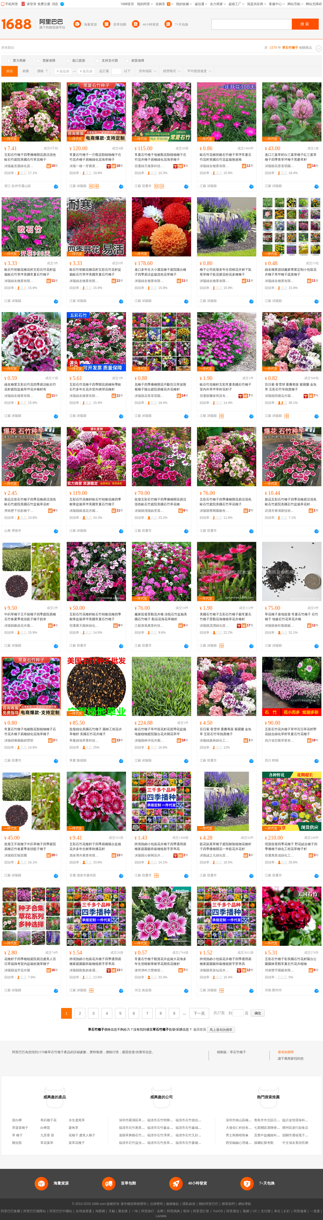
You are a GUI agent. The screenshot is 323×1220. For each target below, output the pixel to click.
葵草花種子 (77, 1143)
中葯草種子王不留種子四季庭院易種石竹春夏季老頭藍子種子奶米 (30, 616)
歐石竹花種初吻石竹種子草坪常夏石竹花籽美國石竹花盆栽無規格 (225, 157)
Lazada (161, 1216)
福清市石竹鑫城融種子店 (193, 1128)
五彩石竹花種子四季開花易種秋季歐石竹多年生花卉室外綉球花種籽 (95, 387)
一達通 (315, 1211)
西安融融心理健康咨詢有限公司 (248, 1143)
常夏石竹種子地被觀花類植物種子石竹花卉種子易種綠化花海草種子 (160, 157)
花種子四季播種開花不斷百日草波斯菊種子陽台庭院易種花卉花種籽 (160, 387)
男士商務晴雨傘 (237, 1135)
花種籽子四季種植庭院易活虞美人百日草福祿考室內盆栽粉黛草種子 (30, 961)
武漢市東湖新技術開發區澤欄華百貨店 (279, 511)
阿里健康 (300, 1211)
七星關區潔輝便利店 (268, 1128)
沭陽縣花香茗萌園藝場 (279, 166)
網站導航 (244, 1204)
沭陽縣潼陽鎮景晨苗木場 (149, 511)
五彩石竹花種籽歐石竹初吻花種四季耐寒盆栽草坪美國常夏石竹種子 (95, 502)
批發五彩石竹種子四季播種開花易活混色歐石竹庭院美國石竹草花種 (160, 502)
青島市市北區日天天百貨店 (273, 1120)
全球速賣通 (84, 1211)
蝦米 (186, 1211)
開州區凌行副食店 (295, 1128)
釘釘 (287, 1211)
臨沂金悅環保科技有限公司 (301, 1120)
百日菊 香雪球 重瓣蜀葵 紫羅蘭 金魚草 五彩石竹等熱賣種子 (291, 387)
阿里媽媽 (173, 1211)
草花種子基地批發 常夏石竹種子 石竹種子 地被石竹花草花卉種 (291, 616)
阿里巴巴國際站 (34, 1211)
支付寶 (266, 1211)
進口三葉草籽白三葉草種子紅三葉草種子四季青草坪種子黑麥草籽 (291, 157)
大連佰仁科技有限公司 (242, 1128)
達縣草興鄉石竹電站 (133, 1135)
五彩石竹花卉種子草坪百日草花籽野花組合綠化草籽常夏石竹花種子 (291, 731)
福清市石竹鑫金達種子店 (165, 1128)
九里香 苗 (47, 1135)
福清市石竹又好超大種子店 (194, 1135)
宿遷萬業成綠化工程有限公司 (279, 855)
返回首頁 (199, 1029)
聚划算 (123, 1211)
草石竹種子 (238, 1052)
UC (255, 1211)
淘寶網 (100, 1211)
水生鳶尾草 (77, 1120)
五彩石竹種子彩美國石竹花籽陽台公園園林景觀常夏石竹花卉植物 (291, 961)
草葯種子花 (48, 1120)
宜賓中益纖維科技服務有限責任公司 (280, 1135)
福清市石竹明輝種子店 (163, 1120)
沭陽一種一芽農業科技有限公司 (84, 166)
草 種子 (17, 1135)
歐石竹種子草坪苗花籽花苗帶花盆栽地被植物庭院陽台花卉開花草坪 (160, 731)
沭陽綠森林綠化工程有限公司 (214, 740)
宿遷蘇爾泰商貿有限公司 (214, 396)
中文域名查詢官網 (295, 1143)
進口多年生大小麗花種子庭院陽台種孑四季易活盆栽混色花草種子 (160, 272)
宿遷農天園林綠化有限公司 (84, 625)
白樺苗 (45, 1128)
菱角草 (73, 1128)
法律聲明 (156, 1204)
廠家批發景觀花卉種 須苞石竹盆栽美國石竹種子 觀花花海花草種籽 (161, 616)
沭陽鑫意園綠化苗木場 (19, 166)
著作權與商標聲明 (133, 1204)
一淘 (134, 1211)
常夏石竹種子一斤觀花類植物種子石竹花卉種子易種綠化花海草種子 (95, 157)
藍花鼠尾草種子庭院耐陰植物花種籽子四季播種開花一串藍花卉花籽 (225, 846)
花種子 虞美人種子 (82, 1135)
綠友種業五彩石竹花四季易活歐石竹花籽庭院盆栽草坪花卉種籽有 (30, 387)
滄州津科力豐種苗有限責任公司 (149, 970)
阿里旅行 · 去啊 (152, 1211)
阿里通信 (232, 1211)
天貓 (111, 1211)
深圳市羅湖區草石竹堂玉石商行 (141, 1120)
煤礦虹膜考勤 (263, 1143)
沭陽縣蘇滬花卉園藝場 (84, 511)
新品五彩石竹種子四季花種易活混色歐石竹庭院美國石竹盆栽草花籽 (30, 502)
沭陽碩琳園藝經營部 (18, 740)
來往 (277, 1211)
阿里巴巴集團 (10, 1211)
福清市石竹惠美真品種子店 (138, 1128)
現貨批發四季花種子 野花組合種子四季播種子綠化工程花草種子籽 (291, 846)
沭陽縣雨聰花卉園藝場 (279, 396)
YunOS (218, 1211)
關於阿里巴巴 (208, 1204)
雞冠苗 (17, 1143)
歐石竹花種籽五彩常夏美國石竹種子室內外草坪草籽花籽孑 (225, 387)
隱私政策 (188, 1204)
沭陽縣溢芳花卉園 (17, 970)
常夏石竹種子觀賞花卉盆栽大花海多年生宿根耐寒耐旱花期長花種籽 (160, 961)
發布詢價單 (286, 1052)
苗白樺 (17, 1120)
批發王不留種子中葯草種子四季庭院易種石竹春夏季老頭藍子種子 (30, 846)
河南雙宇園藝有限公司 (279, 970)
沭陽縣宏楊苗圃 (15, 855)
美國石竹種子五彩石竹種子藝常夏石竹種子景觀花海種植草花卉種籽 (225, 616)
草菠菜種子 (20, 1128)
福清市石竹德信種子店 (191, 1120)
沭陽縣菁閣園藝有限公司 (214, 511)
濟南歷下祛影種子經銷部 (19, 511)
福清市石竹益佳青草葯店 (137, 1143)
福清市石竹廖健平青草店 (193, 1143)
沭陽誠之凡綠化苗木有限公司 (214, 855)
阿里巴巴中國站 (61, 1211)
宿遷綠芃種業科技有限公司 (149, 166)
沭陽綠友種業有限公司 (214, 166)
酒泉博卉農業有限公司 (84, 855)
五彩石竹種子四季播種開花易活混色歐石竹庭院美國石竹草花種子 (30, 157)
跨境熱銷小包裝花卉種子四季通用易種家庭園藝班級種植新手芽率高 (160, 846)
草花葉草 (46, 1143)
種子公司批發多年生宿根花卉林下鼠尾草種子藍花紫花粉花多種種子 (225, 272)
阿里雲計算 (201, 1211)
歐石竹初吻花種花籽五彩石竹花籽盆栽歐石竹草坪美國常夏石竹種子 (30, 272)
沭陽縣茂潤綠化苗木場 (214, 625)
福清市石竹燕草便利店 (163, 1143)
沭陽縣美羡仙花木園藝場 (214, 970)
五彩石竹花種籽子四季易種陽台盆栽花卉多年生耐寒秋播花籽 (95, 846)
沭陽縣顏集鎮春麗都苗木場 (84, 970)
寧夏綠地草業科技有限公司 (84, 740)
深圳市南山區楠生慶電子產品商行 (250, 1120)
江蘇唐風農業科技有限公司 (149, 625)
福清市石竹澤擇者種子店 (165, 1135)
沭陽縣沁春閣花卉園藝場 (149, 855)
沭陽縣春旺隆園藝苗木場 (279, 625)
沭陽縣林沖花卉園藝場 (149, 740)
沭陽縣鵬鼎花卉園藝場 (19, 625)
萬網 (246, 1211)
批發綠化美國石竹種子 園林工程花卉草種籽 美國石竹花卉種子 (95, 731)
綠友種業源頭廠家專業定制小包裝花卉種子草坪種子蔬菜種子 (291, 272)
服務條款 (172, 1204)
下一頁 (199, 1013)
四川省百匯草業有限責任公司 (279, 740)
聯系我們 (228, 1204)
